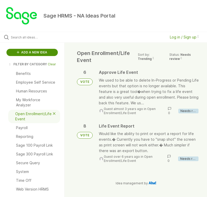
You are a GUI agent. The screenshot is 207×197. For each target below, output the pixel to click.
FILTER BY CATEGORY (27, 64)
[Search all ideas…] (35, 37)
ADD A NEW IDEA (32, 52)
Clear (52, 64)
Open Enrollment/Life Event (130, 111)
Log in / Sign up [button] (184, 37)
